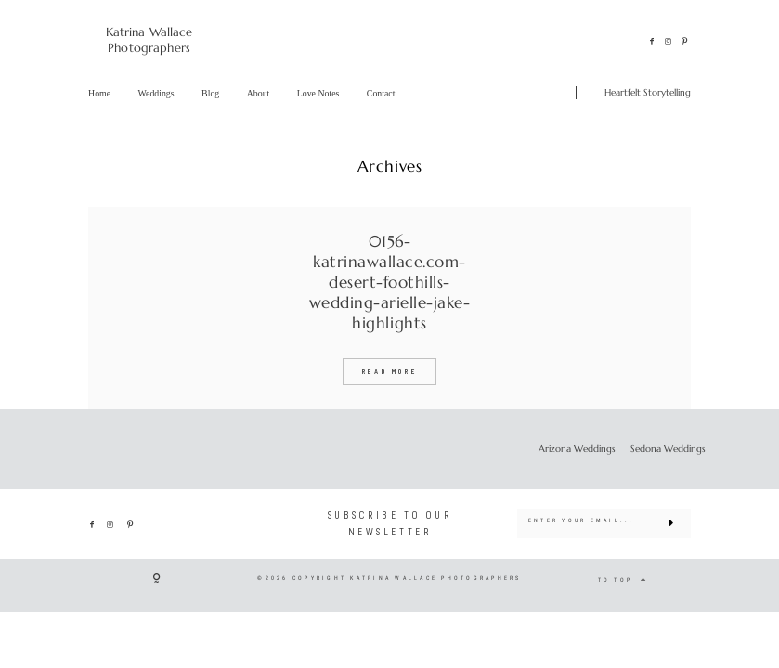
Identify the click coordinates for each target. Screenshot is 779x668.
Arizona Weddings (577, 449)
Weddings (156, 93)
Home (99, 93)
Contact (381, 93)
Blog (210, 93)
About (258, 93)
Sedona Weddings (668, 449)
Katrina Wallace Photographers (149, 40)
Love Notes (318, 93)
